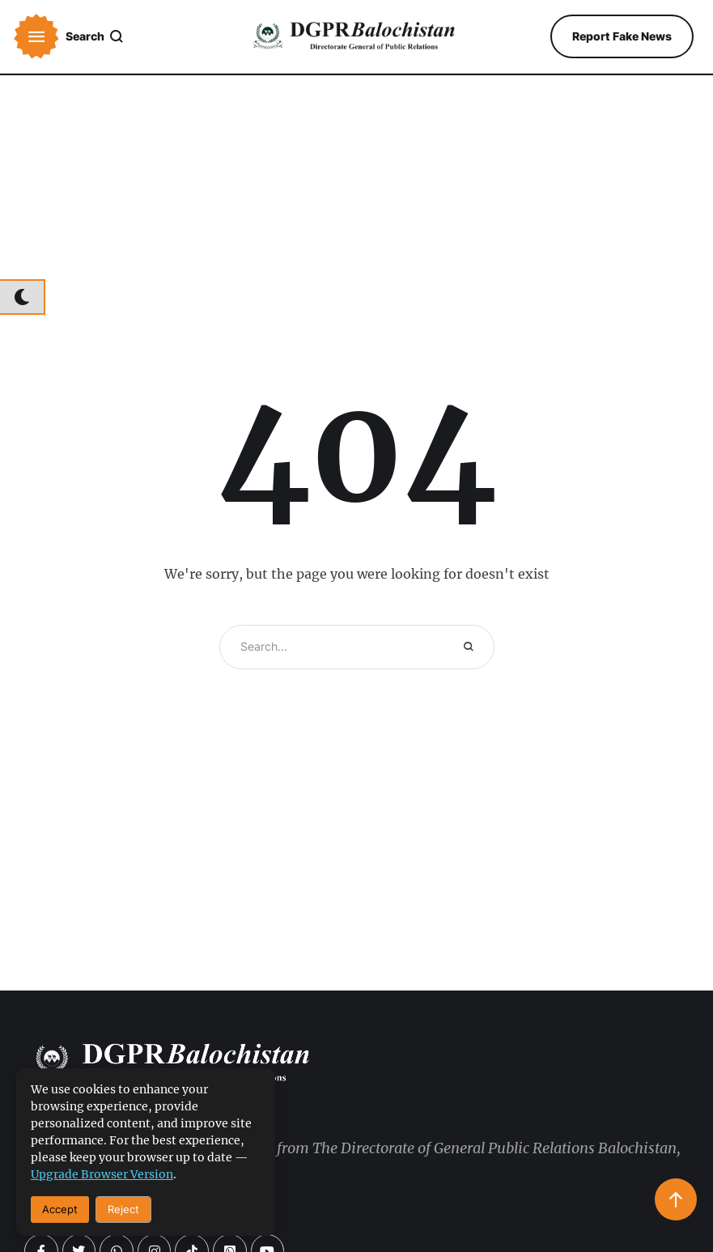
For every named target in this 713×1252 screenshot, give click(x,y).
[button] (36, 36)
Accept (60, 1209)
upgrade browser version (102, 1174)
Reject (123, 1209)
